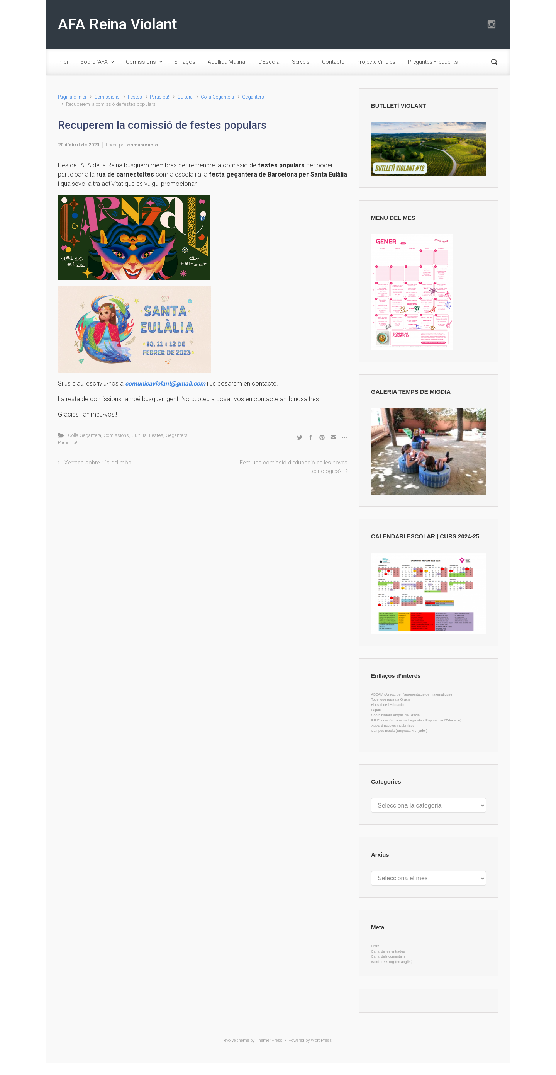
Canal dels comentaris (388, 956)
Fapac (376, 710)
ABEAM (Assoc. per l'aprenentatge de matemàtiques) (412, 694)
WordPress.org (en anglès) (391, 962)
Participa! (159, 97)
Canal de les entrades (388, 951)
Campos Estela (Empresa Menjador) (399, 731)
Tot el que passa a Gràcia (390, 699)
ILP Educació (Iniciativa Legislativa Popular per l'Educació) (416, 720)
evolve (230, 1040)
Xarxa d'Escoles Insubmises (392, 726)
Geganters (253, 97)
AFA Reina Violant (117, 24)
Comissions (107, 97)
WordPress (321, 1040)
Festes (135, 97)
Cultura (185, 97)
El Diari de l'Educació (387, 705)
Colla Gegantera (217, 97)
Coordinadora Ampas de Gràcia (395, 715)
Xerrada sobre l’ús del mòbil (99, 462)
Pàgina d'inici (72, 97)
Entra (375, 946)
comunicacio (142, 145)
